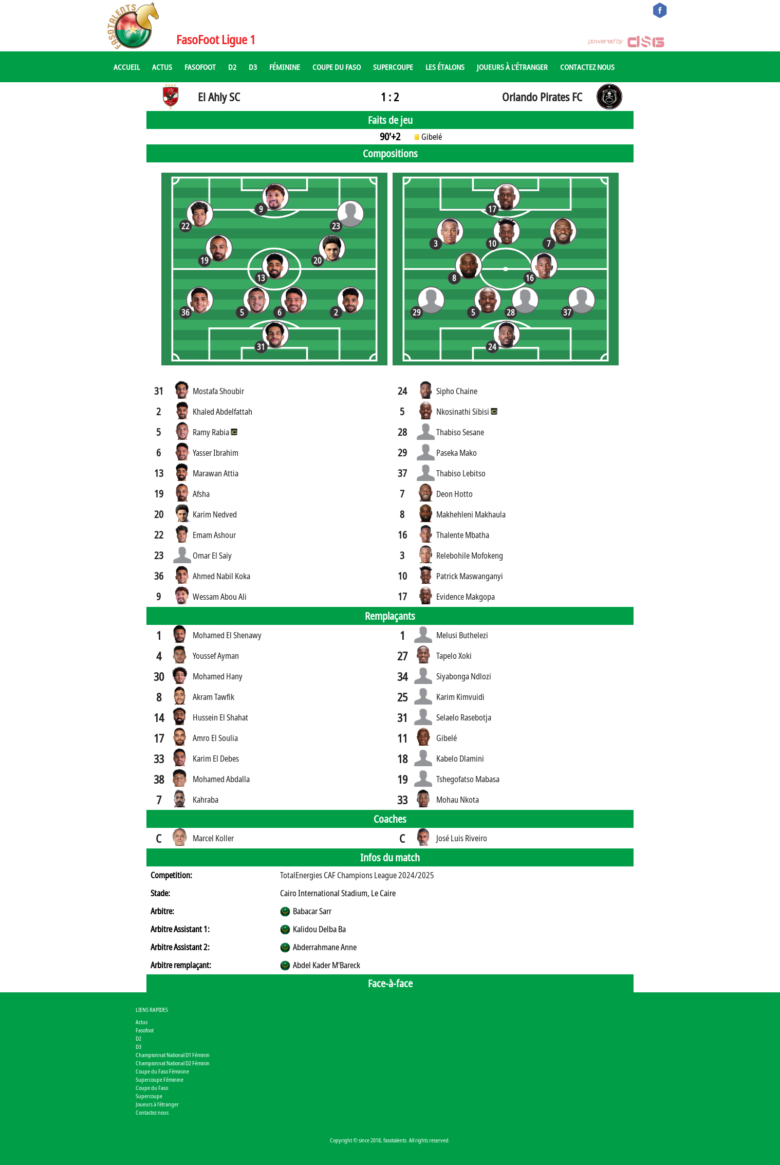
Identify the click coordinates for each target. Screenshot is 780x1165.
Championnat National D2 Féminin (173, 1063)
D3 (253, 67)
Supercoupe (393, 67)
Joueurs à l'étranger (512, 67)
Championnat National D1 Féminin (173, 1055)
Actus (162, 67)
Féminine (284, 67)
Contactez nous (587, 67)
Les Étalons (445, 67)
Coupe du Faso (336, 67)
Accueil (127, 67)
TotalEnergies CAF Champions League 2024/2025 (357, 875)
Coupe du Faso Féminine (162, 1071)
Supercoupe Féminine (159, 1079)
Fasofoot (200, 67)
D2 (232, 67)
